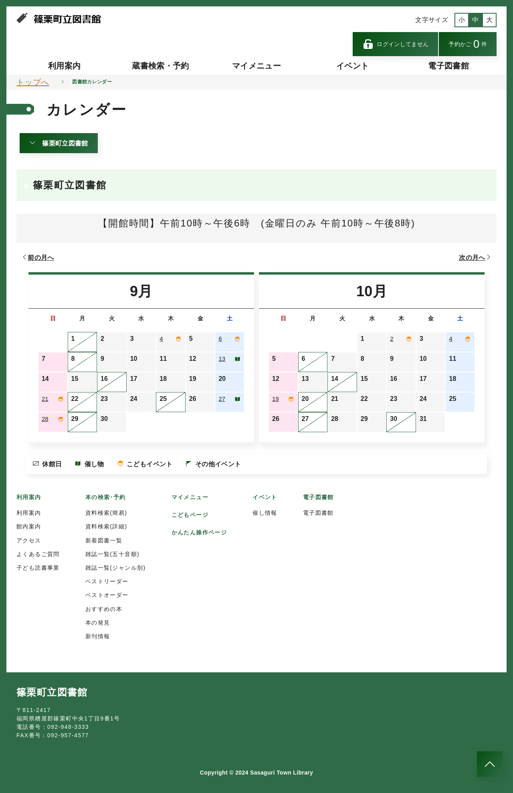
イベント (352, 65)
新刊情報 (97, 636)
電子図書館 (448, 65)
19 (275, 398)
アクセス (28, 540)
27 (222, 398)
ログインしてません (395, 44)
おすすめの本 (103, 609)
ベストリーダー (107, 581)
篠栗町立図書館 (58, 143)
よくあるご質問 (38, 554)
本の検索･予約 (105, 497)
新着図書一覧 (103, 540)
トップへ (32, 82)
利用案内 (64, 65)
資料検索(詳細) (106, 526)
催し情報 (264, 513)
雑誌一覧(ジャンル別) (115, 567)
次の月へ (475, 257)
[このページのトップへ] (490, 764)
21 (45, 398)
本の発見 (97, 622)
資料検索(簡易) (106, 513)
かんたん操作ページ (199, 532)
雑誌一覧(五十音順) (112, 554)
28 (45, 418)
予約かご (467, 44)
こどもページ (190, 515)
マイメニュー (256, 65)
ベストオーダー (107, 595)
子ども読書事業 (38, 567)
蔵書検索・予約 (160, 65)
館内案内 (28, 526)
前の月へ (37, 257)
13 (222, 358)
